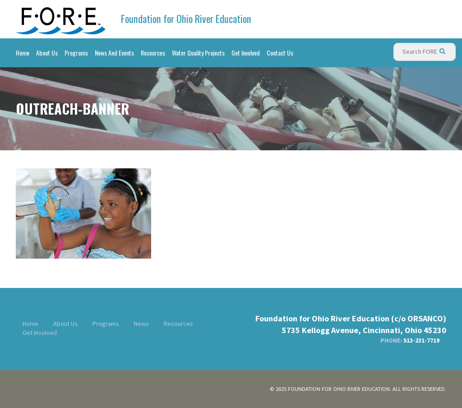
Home (22, 52)
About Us (47, 52)
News (141, 324)
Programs (76, 52)
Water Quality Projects (198, 52)
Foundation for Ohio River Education (186, 18)
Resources (153, 52)
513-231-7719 (421, 340)
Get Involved (245, 52)
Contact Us (280, 52)
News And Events (114, 52)
